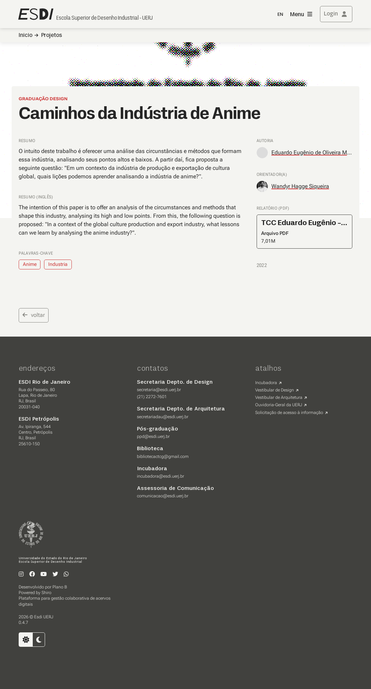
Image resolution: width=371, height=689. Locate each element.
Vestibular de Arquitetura (278, 397)
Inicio (25, 35)
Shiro (46, 592)
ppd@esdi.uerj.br (153, 436)
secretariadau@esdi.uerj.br (162, 416)
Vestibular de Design (274, 390)
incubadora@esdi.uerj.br (160, 476)
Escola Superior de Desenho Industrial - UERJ (104, 18)
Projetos (51, 35)
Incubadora (266, 382)
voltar (34, 315)
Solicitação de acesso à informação (289, 412)
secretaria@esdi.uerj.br (159, 389)
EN (280, 14)
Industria (58, 264)
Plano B (59, 587)
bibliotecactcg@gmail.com (163, 456)
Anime (30, 264)
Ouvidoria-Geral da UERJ (278, 404)
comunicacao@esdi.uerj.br (162, 495)
